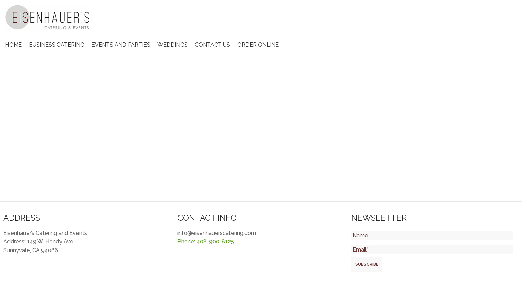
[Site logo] (47, 17)
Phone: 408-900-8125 (205, 241)
